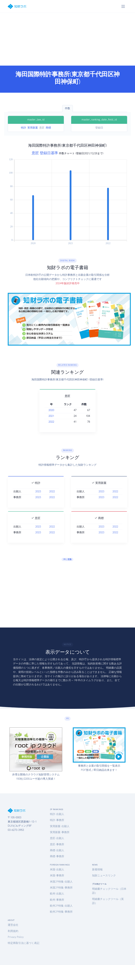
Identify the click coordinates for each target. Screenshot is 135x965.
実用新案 (32, 127)
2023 (38, 496)
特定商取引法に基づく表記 (23, 943)
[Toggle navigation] (123, 6)
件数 (67, 108)
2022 (51, 421)
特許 (23, 127)
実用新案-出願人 (59, 826)
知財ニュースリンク (104, 875)
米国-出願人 (57, 869)
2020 (51, 410)
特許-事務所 (57, 820)
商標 (48, 127)
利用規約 (13, 931)
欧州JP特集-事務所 (61, 911)
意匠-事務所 (57, 844)
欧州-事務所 (57, 899)
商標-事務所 (57, 856)
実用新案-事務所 (59, 832)
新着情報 (97, 869)
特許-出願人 (57, 814)
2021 (51, 416)
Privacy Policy (16, 937)
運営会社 (13, 924)
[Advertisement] (67, 39)
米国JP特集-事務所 (61, 887)
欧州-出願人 (57, 893)
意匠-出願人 (57, 838)
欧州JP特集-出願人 (61, 905)
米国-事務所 (57, 875)
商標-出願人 (57, 850)
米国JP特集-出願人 (61, 881)
